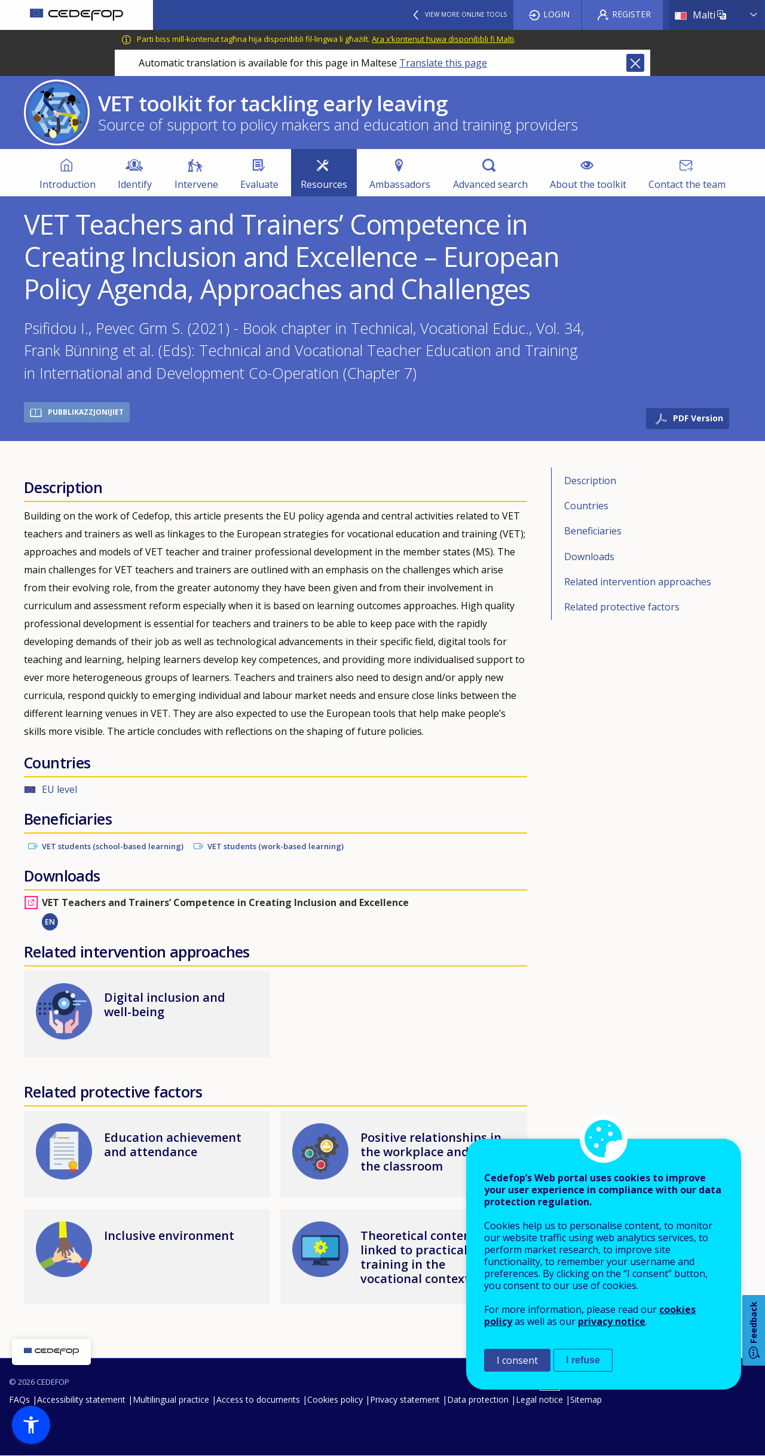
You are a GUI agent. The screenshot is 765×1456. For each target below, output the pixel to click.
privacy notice (611, 1321)
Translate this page (443, 62)
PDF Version (698, 418)
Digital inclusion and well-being (164, 1004)
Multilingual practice (171, 1399)
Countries (586, 505)
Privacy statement (405, 1399)
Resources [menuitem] (324, 184)
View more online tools (466, 14)
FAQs (19, 1399)
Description (590, 480)
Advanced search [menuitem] (490, 184)
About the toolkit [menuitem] (588, 184)
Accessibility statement (81, 1399)
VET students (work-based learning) (275, 846)
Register (631, 14)
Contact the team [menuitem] (687, 184)
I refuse (583, 1360)
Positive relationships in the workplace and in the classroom (430, 1151)
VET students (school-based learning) (112, 846)
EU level (59, 789)
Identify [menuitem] (135, 184)
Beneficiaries (593, 530)
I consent (517, 1360)
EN (50, 921)
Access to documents (258, 1399)
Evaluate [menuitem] (259, 184)
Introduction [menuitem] (67, 184)
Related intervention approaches (637, 581)
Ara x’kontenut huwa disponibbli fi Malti (443, 39)
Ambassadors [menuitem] (399, 184)
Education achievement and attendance (172, 1144)
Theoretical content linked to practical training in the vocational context (418, 1257)
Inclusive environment (169, 1235)
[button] (31, 1425)
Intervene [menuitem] (196, 184)
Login (556, 14)
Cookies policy (335, 1399)
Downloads (589, 556)
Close (635, 63)
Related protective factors (622, 606)
